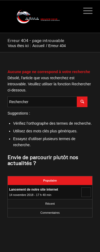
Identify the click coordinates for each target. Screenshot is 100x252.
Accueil (39, 46)
